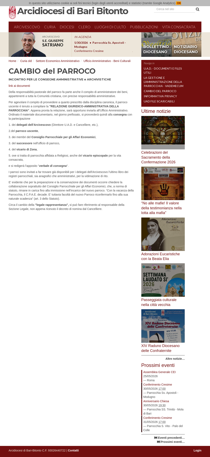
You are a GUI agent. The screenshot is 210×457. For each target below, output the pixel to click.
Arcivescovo (27, 27)
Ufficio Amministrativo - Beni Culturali (106, 61)
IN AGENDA (82, 37)
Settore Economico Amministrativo (58, 61)
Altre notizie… (175, 358)
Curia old (26, 61)
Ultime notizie (156, 111)
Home (12, 61)
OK (178, 3)
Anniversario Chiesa (156, 401)
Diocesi (67, 27)
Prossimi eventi (158, 365)
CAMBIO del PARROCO (160, 91)
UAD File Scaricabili (159, 101)
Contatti (73, 450)
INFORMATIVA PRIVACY (160, 96)
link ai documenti (19, 85)
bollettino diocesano (156, 49)
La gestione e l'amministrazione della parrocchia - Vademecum (163, 82)
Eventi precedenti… (171, 437)
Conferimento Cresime (157, 384)
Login (197, 450)
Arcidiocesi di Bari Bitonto (72, 10)
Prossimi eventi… (173, 441)
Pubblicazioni (144, 27)
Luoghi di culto (110, 27)
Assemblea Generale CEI (159, 372)
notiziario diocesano (186, 49)
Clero (84, 27)
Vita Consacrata (178, 27)
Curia (50, 27)
